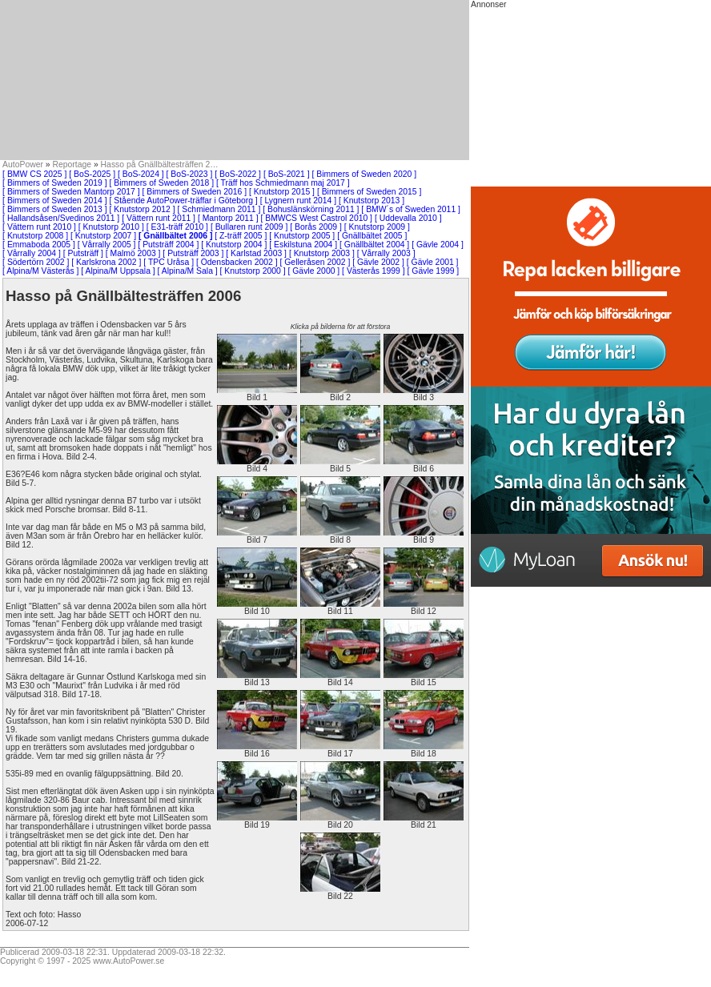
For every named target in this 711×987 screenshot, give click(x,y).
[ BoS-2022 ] (238, 174)
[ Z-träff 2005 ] (241, 235)
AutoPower (22, 164)
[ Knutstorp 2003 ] (322, 253)
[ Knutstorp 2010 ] (111, 227)
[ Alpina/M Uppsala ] (118, 271)
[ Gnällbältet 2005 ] (372, 235)
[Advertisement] (234, 80)
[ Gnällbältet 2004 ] (374, 244)
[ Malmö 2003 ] (133, 253)
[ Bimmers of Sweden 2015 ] (369, 191)
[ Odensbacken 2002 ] (237, 262)
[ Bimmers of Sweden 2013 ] (54, 209)
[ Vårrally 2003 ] (386, 253)
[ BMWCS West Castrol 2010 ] (316, 218)
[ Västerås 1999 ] (373, 271)
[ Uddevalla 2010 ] (408, 218)
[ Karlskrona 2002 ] (106, 262)
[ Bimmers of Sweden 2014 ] (54, 200)
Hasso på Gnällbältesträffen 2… (160, 164)
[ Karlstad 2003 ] (256, 253)
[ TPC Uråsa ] (168, 262)
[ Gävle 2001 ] (433, 262)
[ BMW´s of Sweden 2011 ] (410, 209)
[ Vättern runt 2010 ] (39, 227)
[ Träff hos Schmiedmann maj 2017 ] (283, 183)
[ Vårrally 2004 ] (31, 253)
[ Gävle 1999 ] (434, 271)
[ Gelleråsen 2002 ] (315, 262)
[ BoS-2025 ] (92, 174)
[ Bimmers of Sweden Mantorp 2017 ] (71, 191)
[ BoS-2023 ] (190, 174)
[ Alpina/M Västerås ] (40, 271)
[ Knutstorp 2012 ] (142, 209)
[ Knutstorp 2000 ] (253, 271)
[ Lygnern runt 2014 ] (298, 200)
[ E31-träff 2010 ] (177, 227)
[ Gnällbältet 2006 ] (175, 235)
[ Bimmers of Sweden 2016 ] (195, 191)
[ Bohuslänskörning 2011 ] (311, 209)
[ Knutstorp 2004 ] (234, 244)
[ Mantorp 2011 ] (228, 218)
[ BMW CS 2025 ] (34, 174)
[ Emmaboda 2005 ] (38, 244)
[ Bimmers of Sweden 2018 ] (162, 183)
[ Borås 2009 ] (316, 227)
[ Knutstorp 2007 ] (103, 235)
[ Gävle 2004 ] (438, 244)
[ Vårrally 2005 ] (107, 244)
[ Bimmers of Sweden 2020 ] (364, 174)
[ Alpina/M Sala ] (188, 271)
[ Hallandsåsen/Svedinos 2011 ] (60, 218)
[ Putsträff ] (83, 253)
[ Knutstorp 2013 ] (371, 200)
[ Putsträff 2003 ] (193, 253)
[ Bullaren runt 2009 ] (249, 227)
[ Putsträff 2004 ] (168, 244)
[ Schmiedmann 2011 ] (218, 209)
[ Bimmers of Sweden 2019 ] (54, 183)
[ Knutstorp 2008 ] (35, 235)
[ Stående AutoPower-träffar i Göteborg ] (184, 200)
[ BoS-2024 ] (141, 174)
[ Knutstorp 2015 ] (282, 191)
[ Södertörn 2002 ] (35, 262)
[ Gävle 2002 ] (378, 262)
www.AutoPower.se (128, 961)
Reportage (72, 164)
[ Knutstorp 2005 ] (302, 235)
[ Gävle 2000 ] (314, 271)
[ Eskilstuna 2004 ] (303, 244)
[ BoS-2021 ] (286, 174)
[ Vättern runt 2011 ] (158, 218)
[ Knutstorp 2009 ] (377, 227)
